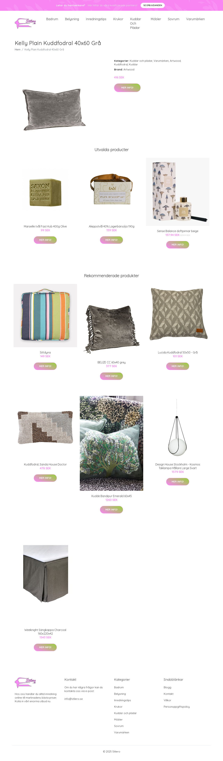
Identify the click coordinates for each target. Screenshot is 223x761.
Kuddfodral (121, 68)
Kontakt (168, 697)
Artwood (175, 64)
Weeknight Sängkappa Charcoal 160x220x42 (45, 635)
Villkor (167, 703)
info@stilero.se (73, 702)
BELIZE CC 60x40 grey (112, 366)
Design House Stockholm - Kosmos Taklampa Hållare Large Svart (177, 469)
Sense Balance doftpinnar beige (177, 234)
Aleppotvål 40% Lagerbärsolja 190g (111, 230)
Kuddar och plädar (135, 25)
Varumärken (195, 21)
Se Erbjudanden (152, 5)
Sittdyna (45, 356)
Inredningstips (96, 21)
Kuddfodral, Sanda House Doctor (45, 468)
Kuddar (133, 68)
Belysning (72, 21)
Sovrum (173, 21)
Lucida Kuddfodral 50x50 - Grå (178, 356)
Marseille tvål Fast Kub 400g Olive (45, 230)
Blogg (167, 690)
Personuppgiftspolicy (177, 710)
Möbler (156, 21)
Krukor (118, 21)
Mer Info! (127, 91)
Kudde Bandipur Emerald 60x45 (111, 499)
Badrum (52, 21)
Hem (17, 53)
